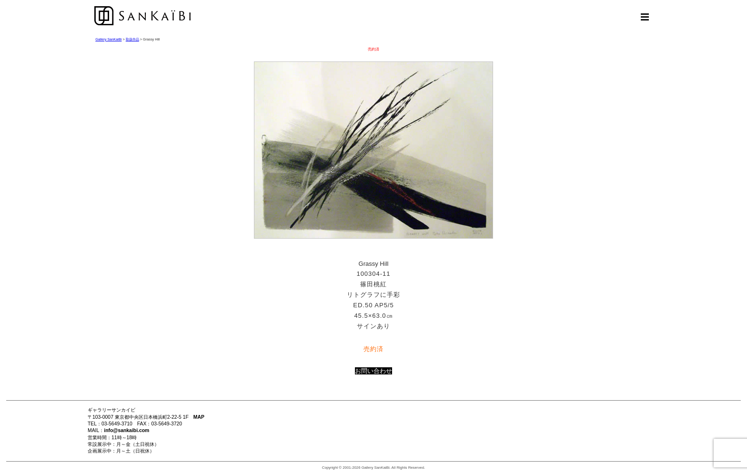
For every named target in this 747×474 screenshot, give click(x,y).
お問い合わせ (373, 370)
